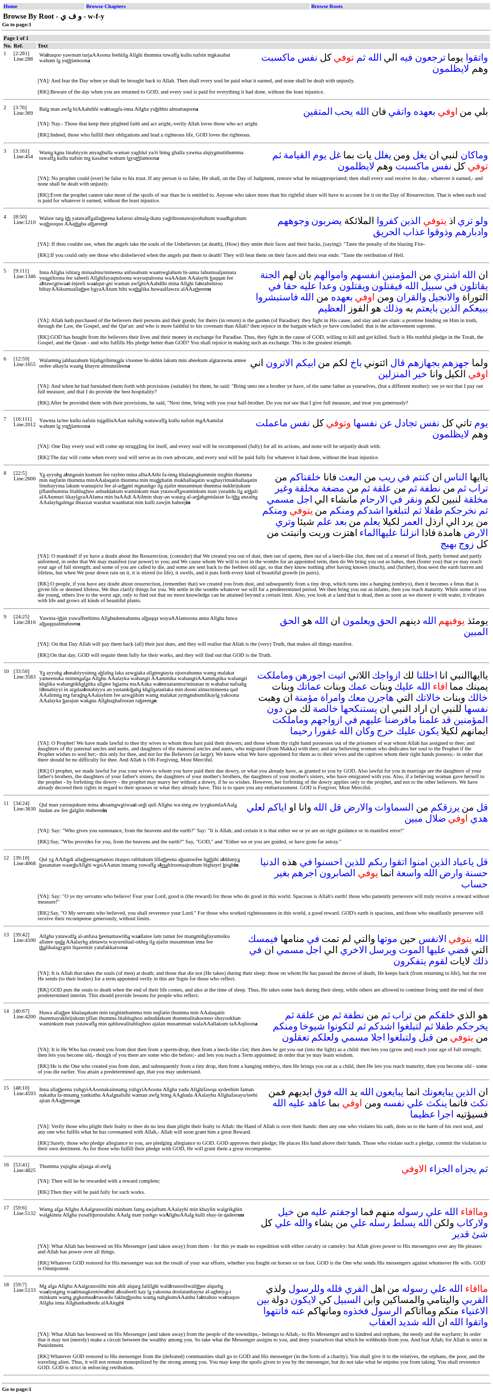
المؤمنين (399, 274)
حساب (474, 884)
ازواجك (386, 675)
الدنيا (269, 862)
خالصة (325, 708)
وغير (284, 488)
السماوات (394, 807)
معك (356, 697)
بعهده (424, 111)
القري (356, 1288)
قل (482, 807)
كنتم (421, 477)
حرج (385, 731)
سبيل (431, 286)
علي (415, 1103)
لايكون (303, 1299)
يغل (420, 155)
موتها (387, 938)
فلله (334, 1288)
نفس (307, 57)
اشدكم (370, 510)
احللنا (427, 675)
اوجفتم (344, 1211)
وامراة (332, 697)
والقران (411, 297)
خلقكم (442, 1015)
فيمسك (263, 938)
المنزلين (394, 374)
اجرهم (304, 873)
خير (420, 374)
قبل (426, 1037)
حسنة (476, 873)
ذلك (480, 961)
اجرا (445, 1114)
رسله (379, 1223)
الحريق (386, 232)
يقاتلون (474, 286)
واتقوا (477, 57)
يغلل (382, 155)
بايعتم (427, 308)
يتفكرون (409, 961)
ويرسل (382, 950)
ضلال (435, 818)
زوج (466, 543)
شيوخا (312, 1026)
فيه (406, 57)
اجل (304, 499)
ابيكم (306, 362)
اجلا (378, 1037)
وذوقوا (440, 232)
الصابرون (337, 873)
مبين (413, 818)
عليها (436, 950)
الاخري (353, 950)
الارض (476, 532)
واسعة (408, 873)
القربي (475, 1299)
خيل (286, 1211)
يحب (344, 111)
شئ (480, 1234)
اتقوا (398, 862)
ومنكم (342, 510)
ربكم (377, 862)
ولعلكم (325, 1037)
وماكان (474, 155)
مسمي (280, 499)
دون (274, 708)
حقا (290, 286)
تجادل (405, 423)
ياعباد (463, 862)
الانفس (432, 938)
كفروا (387, 220)
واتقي (399, 111)
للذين (355, 862)
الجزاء (441, 1168)
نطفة (430, 488)
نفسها (365, 423)
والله (303, 1223)
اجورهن (310, 675)
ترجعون (430, 57)
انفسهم (365, 274)
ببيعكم (475, 308)
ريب (387, 477)
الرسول (386, 1311)
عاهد (317, 1103)
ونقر (413, 499)
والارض (358, 807)
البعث (350, 477)
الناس (455, 477)
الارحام (374, 499)
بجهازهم (423, 362)
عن (386, 423)
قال (397, 362)
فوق (323, 1092)
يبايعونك (438, 1092)
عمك (357, 686)
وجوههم (293, 220)
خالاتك (428, 697)
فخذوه (355, 1311)
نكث (479, 1103)
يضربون (326, 220)
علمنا (429, 719)
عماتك (309, 686)
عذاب (414, 232)
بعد (341, 521)
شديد (408, 1322)
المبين (476, 631)
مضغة (332, 488)
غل (335, 155)
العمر (412, 521)
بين (263, 1299)
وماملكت (275, 675)
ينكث (436, 1103)
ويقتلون (354, 286)
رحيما (301, 731)
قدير (460, 1234)
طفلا (433, 510)
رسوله (410, 1211)
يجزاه (465, 1168)
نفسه (393, 1103)
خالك (478, 697)
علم (324, 521)
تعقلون (295, 1037)
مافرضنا (401, 719)
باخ (356, 362)
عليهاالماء (378, 532)
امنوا (418, 862)
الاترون (279, 362)
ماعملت (271, 423)
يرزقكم (445, 807)
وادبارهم (471, 232)
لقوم (438, 961)
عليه (308, 286)
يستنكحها (359, 708)
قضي (458, 950)
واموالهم (331, 274)
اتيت (337, 675)
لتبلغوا (398, 510)
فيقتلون (387, 286)
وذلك (393, 308)
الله (375, 57)
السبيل (347, 1299)
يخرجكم (472, 1026)
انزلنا (409, 532)
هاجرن (380, 697)
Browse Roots (327, 6)
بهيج (448, 543)
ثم (360, 57)
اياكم (276, 807)
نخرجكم (460, 510)
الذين (410, 220)
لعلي (256, 807)
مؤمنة (306, 697)
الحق (387, 620)
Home (10, 6)
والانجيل (444, 297)
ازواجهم (326, 719)
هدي (479, 818)
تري (465, 220)
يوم (319, 155)
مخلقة (307, 488)
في (450, 286)
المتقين (318, 111)
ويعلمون (359, 620)
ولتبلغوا (401, 1037)
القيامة (296, 155)
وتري (285, 521)
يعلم (371, 521)
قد (446, 719)
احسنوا (328, 862)
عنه (298, 1311)
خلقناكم (305, 477)
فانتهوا (276, 1311)
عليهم (370, 719)
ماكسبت (278, 57)
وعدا (328, 286)
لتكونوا (340, 1026)
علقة (382, 488)
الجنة (270, 274)
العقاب (382, 1322)
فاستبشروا (277, 297)
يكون (429, 731)
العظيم (332, 308)
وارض (451, 873)
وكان (365, 731)
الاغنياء (474, 1311)
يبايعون (389, 1092)
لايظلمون (450, 68)
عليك (404, 686)
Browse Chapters (106, 6)
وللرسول (306, 1288)
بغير (282, 873)
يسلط (404, 1223)
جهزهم (455, 362)
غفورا (325, 731)
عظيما (422, 1114)
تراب (478, 488)
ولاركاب (472, 1223)
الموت (411, 950)
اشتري (447, 274)
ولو (481, 220)
